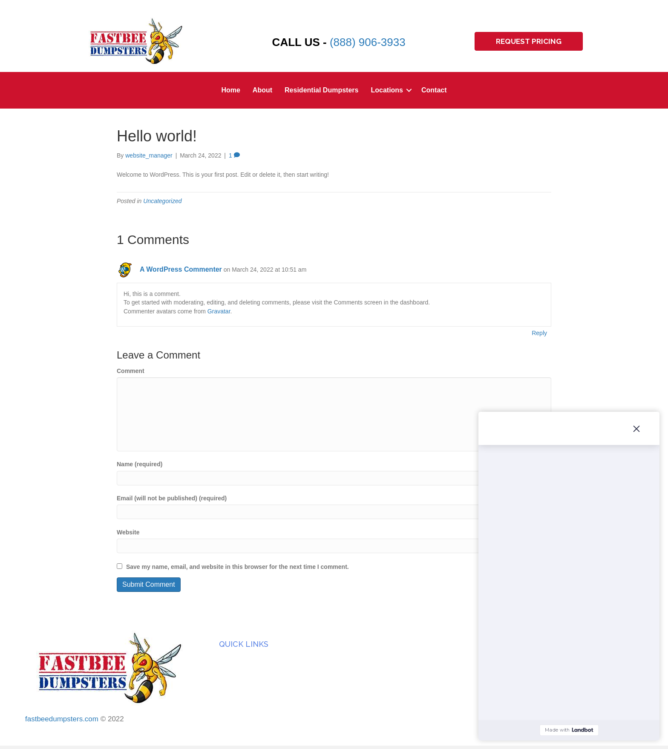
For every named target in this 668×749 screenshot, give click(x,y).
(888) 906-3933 (368, 42)
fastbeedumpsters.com (61, 719)
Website (128, 532)
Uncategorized (162, 201)
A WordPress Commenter (181, 269)
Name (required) (139, 464)
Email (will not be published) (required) (172, 498)
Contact (434, 90)
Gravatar (218, 311)
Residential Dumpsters (321, 90)
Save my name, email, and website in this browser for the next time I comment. (237, 566)
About (262, 90)
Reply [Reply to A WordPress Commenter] (539, 333)
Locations (387, 90)
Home (230, 90)
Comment (130, 370)
